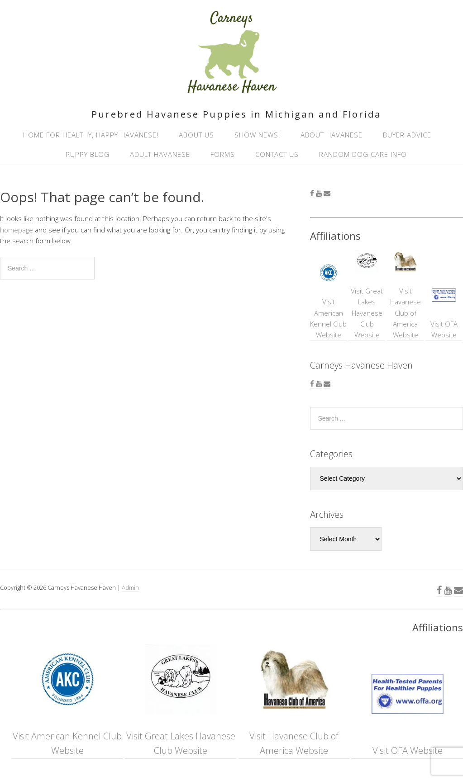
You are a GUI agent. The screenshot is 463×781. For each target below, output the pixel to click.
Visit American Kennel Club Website (328, 300)
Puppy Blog (88, 154)
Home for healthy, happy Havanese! (90, 134)
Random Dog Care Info (363, 154)
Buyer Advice (407, 134)
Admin (130, 587)
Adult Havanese (160, 154)
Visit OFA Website (443, 311)
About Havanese (332, 134)
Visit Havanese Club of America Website (405, 294)
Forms (222, 154)
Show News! (257, 134)
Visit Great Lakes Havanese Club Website (366, 294)
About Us (196, 134)
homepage (16, 229)
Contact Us (277, 154)
